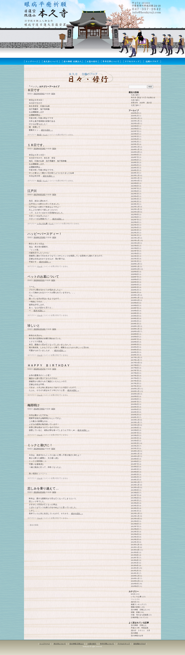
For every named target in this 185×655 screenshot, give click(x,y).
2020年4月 (135, 285)
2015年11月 (135, 422)
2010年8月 (135, 586)
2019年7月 (135, 308)
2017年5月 (135, 376)
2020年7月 (135, 277)
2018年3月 (135, 350)
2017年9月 (135, 365)
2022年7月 (135, 220)
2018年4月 (135, 347)
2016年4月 (135, 409)
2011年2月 (135, 571)
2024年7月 (135, 157)
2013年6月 (135, 498)
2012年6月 (135, 529)
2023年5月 (135, 194)
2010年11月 (135, 578)
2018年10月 (135, 331)
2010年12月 (135, 576)
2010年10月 (135, 581)
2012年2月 (135, 539)
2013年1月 (135, 511)
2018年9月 (135, 334)
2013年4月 (135, 503)
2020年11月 (135, 266)
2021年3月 (135, 259)
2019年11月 (135, 298)
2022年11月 (135, 209)
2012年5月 (135, 532)
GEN (53, 94)
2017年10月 (135, 363)
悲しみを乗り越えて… (43, 488)
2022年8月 (135, 217)
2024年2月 (135, 170)
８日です (33, 90)
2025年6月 (135, 134)
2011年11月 (135, 547)
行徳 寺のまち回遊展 (139, 615)
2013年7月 (135, 495)
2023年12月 (135, 175)
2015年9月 (135, 428)
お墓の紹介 (92, 644)
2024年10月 (135, 152)
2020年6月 (135, 279)
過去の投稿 (32, 525)
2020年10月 (135, 269)
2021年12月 (135, 238)
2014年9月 (135, 459)
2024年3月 (135, 168)
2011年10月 (135, 550)
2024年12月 (135, 147)
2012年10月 (135, 519)
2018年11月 (135, 329)
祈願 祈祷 (135, 612)
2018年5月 (135, 344)
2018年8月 (135, 337)
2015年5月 (135, 438)
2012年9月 (135, 521)
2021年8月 (135, 248)
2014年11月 (135, 454)
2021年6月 (135, 253)
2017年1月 (135, 386)
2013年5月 (135, 500)
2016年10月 (135, 394)
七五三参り (135, 95)
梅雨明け (33, 405)
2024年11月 (135, 149)
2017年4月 (135, 378)
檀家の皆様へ (136, 607)
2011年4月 (135, 565)
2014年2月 (135, 477)
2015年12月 (135, 420)
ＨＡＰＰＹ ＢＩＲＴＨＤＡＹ (48, 365)
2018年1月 (135, 355)
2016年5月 (135, 407)
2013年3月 (135, 506)
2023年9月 (135, 183)
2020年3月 (135, 287)
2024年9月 (135, 155)
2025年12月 (135, 118)
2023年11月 (135, 178)
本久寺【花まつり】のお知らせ (143, 97)
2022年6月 (135, 222)
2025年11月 (135, 121)
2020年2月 (135, 290)
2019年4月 (135, 316)
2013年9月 (135, 490)
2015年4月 (135, 441)
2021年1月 (135, 261)
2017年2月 (135, 383)
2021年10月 (135, 243)
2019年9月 (135, 303)
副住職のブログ (140, 644)
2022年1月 (135, 235)
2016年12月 (135, 389)
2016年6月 (135, 404)
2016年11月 (135, 391)
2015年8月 (135, 430)
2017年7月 (135, 370)
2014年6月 (135, 467)
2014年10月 (135, 456)
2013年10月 (135, 487)
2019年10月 (135, 300)
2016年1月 (135, 417)
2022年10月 (135, 212)
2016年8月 (135, 399)
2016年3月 (135, 412)
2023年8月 (135, 186)
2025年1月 (135, 144)
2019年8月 (135, 305)
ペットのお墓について (43, 276)
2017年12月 (135, 357)
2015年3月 (135, 443)
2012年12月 (135, 513)
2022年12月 (135, 207)
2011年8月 (135, 555)
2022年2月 (135, 233)
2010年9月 (135, 584)
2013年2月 (135, 508)
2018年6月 (135, 342)
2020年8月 (135, 274)
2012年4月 (135, 534)
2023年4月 (135, 196)
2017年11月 (135, 360)
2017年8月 (135, 368)
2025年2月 (135, 142)
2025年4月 (135, 139)
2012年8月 (135, 524)
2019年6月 (135, 311)
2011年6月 (135, 560)
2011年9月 (135, 552)
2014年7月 (135, 464)
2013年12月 (135, 482)
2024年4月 (135, 165)
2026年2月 (135, 116)
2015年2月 (135, 446)
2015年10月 (135, 425)
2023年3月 (135, 199)
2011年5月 (135, 563)
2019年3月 (135, 318)
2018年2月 (135, 352)
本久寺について (60, 644)
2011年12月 (135, 545)
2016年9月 (135, 396)
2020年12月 (135, 264)
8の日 (39, 135)
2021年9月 (135, 246)
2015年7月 (135, 433)
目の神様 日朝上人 (139, 610)
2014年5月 (135, 469)
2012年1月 (135, 542)
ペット (45, 135)
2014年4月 (135, 472)
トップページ (44, 644)
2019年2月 (135, 321)
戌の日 (133, 602)
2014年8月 (135, 461)
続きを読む (47, 130)
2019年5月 (135, 313)
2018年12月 (135, 326)
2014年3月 (135, 474)
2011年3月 (135, 568)
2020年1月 (135, 292)
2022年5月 (135, 225)
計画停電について (138, 617)
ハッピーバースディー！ (44, 233)
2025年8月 (135, 129)
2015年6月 (135, 435)
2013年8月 (135, 493)
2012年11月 (135, 516)
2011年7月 (135, 558)
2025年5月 (135, 136)
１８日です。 (36, 145)
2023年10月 (135, 181)
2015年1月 (135, 448)
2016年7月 (135, 402)
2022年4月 (135, 227)
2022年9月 (135, 214)
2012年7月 (135, 526)
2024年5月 (135, 162)
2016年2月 (135, 415)
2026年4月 (135, 113)
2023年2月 (135, 201)
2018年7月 (135, 339)
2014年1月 (135, 480)
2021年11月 (135, 240)
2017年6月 (135, 373)
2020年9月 (135, 272)
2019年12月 (135, 295)
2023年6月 (135, 191)
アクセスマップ (124, 644)
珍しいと (33, 325)
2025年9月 (135, 126)
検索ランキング (137, 604)
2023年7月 (135, 188)
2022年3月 (135, 230)
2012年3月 (135, 537)
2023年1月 (135, 204)
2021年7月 (135, 251)
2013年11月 (135, 485)
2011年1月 (135, 573)
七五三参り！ (136, 105)
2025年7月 (135, 131)
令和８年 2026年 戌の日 (141, 103)
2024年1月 (135, 173)
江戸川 (32, 191)
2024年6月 (135, 160)
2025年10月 (135, 123)
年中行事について (107, 644)
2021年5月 (135, 256)
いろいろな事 (42, 224)
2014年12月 (135, 451)
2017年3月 (135, 381)
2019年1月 (135, 324)
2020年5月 (135, 282)
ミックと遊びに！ (40, 445)
